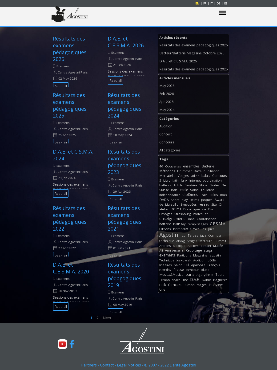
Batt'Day (179, 224)
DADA (164, 199)
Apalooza (198, 265)
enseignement (172, 218)
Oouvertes (173, 166)
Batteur (199, 171)
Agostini (169, 234)
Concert (165, 134)
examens (167, 255)
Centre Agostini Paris (73, 72)
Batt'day (165, 270)
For (210, 209)
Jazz (203, 235)
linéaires (165, 265)
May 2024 (166, 109)
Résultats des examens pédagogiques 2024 (124, 105)
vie (204, 209)
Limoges (165, 214)
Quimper (214, 235)
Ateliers (193, 246)
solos (214, 194)
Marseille (171, 204)
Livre (166, 180)
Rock (223, 195)
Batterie (208, 166)
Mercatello (167, 175)
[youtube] (62, 344)
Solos (194, 190)
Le (183, 235)
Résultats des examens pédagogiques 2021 (124, 218)
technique (166, 241)
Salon (178, 265)
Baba (191, 219)
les (204, 229)
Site (214, 204)
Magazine (200, 255)
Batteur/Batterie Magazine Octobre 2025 (191, 53)
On (221, 204)
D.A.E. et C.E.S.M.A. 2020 (71, 268)
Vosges (183, 175)
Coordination (206, 219)
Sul (187, 265)
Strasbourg (182, 214)
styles (176, 280)
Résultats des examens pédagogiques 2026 (69, 48)
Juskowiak (184, 260)
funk (184, 180)
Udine (195, 176)
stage (208, 250)
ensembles (191, 166)
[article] (74, 60)
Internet (195, 180)
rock (162, 284)
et (206, 214)
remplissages (198, 224)
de (161, 204)
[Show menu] (223, 13)
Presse (178, 269)
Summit (220, 241)
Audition (165, 126)
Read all (61, 86)
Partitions (184, 255)
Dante (206, 279)
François (214, 265)
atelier (164, 209)
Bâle (174, 190)
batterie (165, 224)
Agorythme (205, 274)
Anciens (165, 246)
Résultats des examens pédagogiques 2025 (69, 105)
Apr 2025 (166, 101)
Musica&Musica (171, 274)
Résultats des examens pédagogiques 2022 (69, 218)
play (185, 200)
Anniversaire (174, 250)
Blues (205, 270)
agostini (215, 255)
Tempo (164, 280)
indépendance (169, 195)
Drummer (184, 171)
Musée (218, 246)
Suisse (164, 190)
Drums (176, 209)
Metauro (206, 241)
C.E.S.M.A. (218, 223)
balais (205, 175)
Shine (203, 185)
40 (161, 166)
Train (204, 195)
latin (176, 180)
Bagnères (220, 280)
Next (107, 318)
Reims (194, 200)
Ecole (212, 260)
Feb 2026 (166, 93)
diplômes (190, 194)
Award (219, 199)
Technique (166, 260)
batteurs (165, 185)
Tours (219, 274)
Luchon (189, 285)
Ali (161, 250)
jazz (211, 229)
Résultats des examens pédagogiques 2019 (124, 275)
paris (189, 274)
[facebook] (71, 344)
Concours (166, 142)
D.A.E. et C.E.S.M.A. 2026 (126, 42)
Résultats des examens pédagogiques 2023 (124, 161)
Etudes (215, 185)
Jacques (207, 200)
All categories (170, 150)
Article (178, 185)
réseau (204, 204)
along (180, 241)
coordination (212, 180)
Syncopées (189, 204)
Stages (192, 241)
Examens (63, 66)
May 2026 (166, 85)
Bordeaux (180, 229)
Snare (175, 200)
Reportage (194, 250)
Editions (165, 229)
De (224, 185)
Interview (216, 284)
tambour (192, 270)
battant (206, 246)
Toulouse (208, 190)
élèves (195, 229)
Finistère (191, 185)
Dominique (191, 209)
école (184, 189)
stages (202, 285)
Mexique (179, 246)
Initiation (213, 171)
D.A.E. (195, 279)
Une (162, 289)
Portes (198, 214)
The (185, 280)
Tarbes (193, 235)
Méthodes (167, 171)
